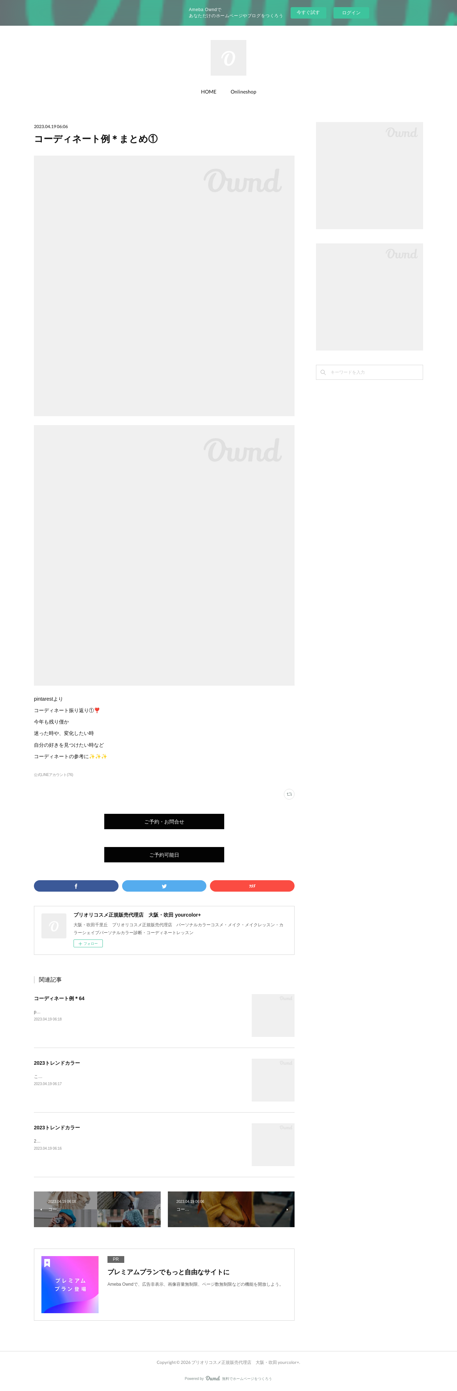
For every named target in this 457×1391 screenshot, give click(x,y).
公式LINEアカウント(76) (53, 775)
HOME (208, 92)
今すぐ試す (308, 12)
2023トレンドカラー (57, 1063)
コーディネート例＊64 (59, 998)
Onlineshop (243, 92)
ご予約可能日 (164, 855)
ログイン (351, 12)
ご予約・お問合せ (164, 821)
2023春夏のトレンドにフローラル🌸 (69, 1141)
